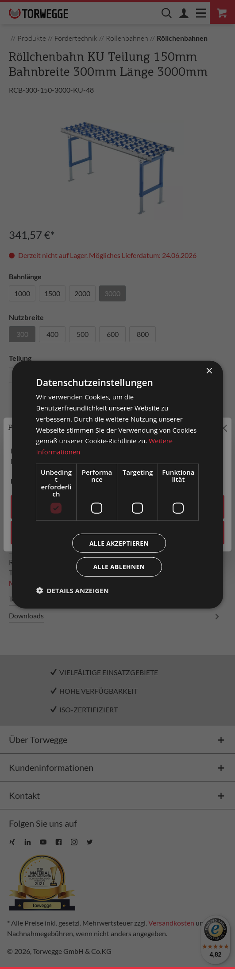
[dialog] (117, 484)
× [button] (208, 370)
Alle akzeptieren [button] (119, 543)
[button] (72, 590)
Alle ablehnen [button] (119, 567)
